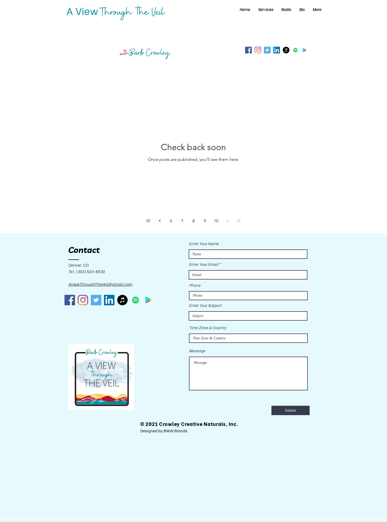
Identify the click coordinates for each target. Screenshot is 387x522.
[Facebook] (248, 50)
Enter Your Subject (205, 305)
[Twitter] (267, 50)
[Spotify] (295, 50)
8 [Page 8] (193, 220)
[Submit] (290, 410)
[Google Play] (305, 50)
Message (197, 351)
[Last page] (238, 221)
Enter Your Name (204, 243)
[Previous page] (159, 221)
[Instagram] (258, 50)
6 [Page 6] (171, 220)
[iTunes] (286, 50)
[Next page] (227, 221)
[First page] (148, 221)
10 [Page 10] (216, 220)
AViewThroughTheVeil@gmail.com (100, 284)
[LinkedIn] (276, 50)
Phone (194, 285)
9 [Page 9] (205, 220)
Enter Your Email (203, 264)
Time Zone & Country (207, 327)
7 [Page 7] (182, 220)
